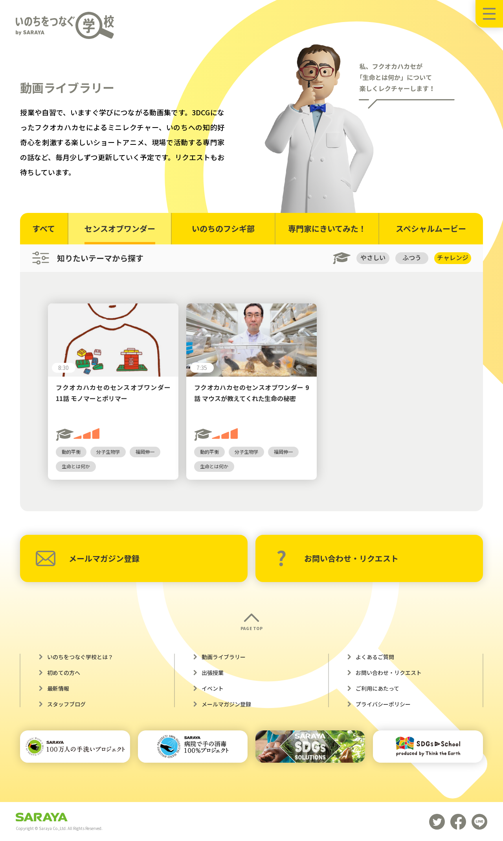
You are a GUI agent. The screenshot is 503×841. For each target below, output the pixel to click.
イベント (213, 688)
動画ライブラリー (224, 657)
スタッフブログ (66, 704)
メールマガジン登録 (88, 558)
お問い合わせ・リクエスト (337, 558)
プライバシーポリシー (383, 704)
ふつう (411, 257)
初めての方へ (63, 672)
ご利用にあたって (377, 688)
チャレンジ (452, 257)
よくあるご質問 (375, 657)
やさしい (372, 257)
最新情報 (58, 688)
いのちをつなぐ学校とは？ (80, 657)
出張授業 (213, 672)
